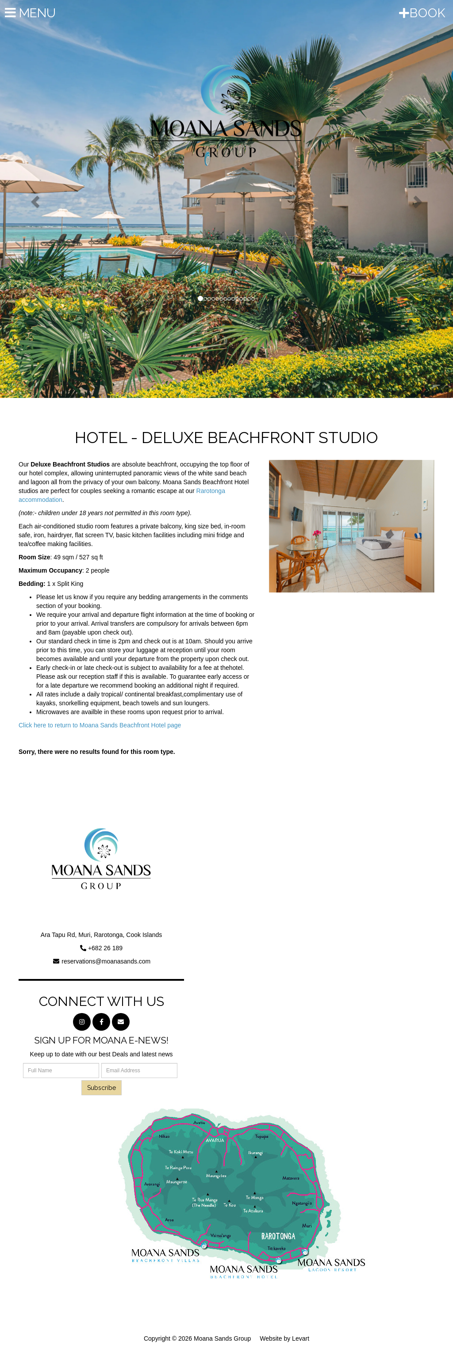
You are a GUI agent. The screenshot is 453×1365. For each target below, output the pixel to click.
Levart (300, 1338)
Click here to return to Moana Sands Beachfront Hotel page (100, 725)
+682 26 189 (105, 948)
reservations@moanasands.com (105, 961)
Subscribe (101, 1087)
